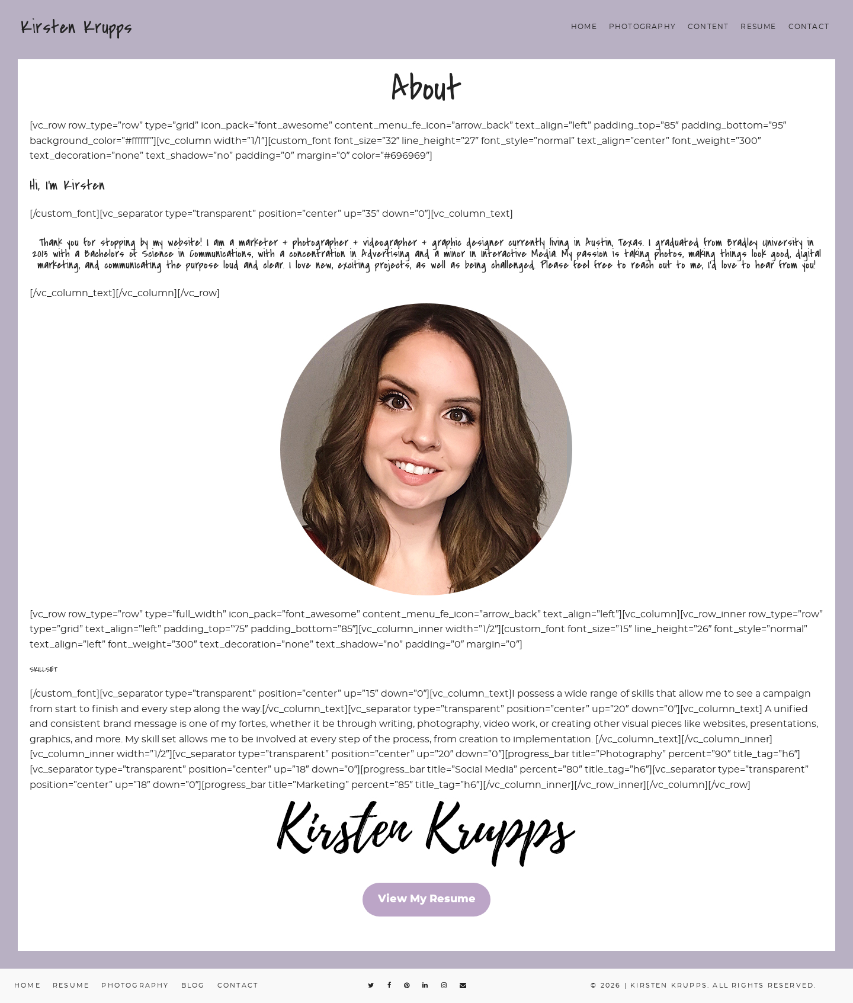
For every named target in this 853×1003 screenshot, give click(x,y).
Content (708, 26)
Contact (808, 26)
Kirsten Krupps (76, 27)
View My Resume (427, 899)
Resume (758, 26)
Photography (642, 26)
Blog (193, 985)
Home (584, 26)
